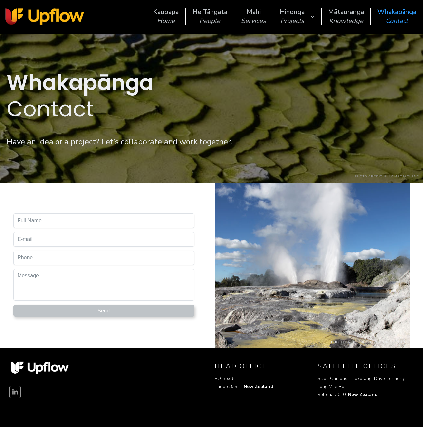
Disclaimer (17, 410)
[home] (44, 16)
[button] (297, 16)
